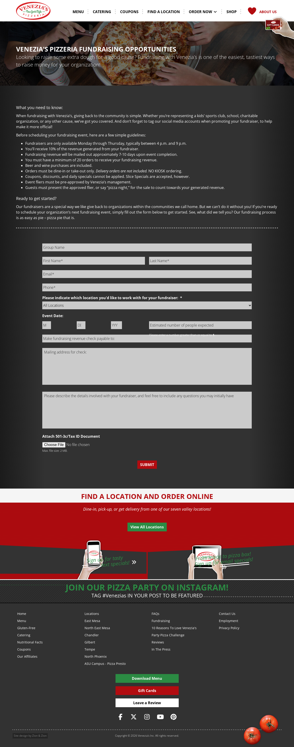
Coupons (24, 649)
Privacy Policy (229, 628)
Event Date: (52, 315)
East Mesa (92, 621)
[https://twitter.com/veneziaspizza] (134, 717)
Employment (228, 621)
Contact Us (227, 613)
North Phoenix (96, 656)
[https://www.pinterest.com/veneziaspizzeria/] (174, 717)
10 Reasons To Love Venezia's (174, 628)
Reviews (158, 642)
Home (21, 613)
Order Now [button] (203, 11)
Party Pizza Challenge (168, 635)
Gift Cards (147, 690)
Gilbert (90, 642)
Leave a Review (147, 702)
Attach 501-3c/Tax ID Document (71, 436)
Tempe (90, 649)
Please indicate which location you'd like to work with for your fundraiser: (112, 297)
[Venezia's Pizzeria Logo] (33, 12)
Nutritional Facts (30, 642)
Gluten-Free (26, 628)
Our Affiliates (27, 656)
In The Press (161, 649)
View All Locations (147, 527)
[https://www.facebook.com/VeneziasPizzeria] (120, 717)
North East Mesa (97, 628)
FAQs (155, 613)
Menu (21, 621)
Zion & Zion (39, 736)
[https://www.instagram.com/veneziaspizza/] (147, 717)
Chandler (92, 635)
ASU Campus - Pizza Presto (105, 663)
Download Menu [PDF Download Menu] (147, 678)
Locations (92, 613)
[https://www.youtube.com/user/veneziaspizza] (160, 717)
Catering (23, 635)
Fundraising (161, 621)
